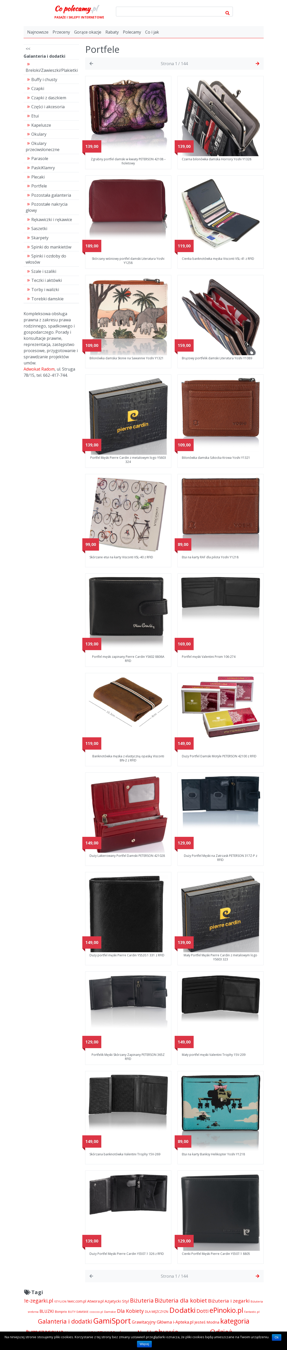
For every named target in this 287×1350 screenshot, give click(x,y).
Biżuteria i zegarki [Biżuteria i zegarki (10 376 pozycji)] (229, 1300)
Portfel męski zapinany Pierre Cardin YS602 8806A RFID (128, 658)
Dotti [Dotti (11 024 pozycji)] (202, 1310)
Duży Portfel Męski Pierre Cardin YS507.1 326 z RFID (127, 1254)
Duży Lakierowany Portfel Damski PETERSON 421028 (127, 855)
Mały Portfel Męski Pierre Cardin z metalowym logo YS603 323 (220, 957)
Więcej (144, 1344)
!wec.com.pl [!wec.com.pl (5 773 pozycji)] (76, 1301)
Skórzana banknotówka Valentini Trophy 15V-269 (125, 1154)
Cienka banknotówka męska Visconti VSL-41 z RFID (218, 258)
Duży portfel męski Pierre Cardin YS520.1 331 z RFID (127, 955)
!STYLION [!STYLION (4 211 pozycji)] (60, 1301)
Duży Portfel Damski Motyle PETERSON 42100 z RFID (219, 756)
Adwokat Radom (39, 369)
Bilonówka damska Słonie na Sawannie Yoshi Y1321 (127, 358)
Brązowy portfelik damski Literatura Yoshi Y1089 (217, 358)
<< (28, 49)
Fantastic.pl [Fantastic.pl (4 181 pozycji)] (252, 1312)
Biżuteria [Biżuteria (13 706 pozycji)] (142, 1300)
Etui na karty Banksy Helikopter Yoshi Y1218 (213, 1154)
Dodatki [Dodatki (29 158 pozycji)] (182, 1310)
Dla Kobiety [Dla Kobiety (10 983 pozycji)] (130, 1310)
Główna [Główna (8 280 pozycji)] (164, 1322)
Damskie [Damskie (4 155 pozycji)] (110, 1312)
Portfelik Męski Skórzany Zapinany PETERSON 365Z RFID (128, 1057)
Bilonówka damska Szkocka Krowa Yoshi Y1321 (216, 457)
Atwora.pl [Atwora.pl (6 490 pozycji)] (95, 1301)
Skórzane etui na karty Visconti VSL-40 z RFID (121, 557)
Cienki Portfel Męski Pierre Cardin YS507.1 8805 (216, 1254)
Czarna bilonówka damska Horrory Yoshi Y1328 (216, 159)
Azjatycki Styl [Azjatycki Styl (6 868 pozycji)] (117, 1301)
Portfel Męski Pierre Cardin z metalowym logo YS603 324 (128, 459)
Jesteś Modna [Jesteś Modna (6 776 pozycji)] (206, 1322)
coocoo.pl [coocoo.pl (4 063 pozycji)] (96, 1312)
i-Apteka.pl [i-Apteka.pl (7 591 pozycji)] (183, 1322)
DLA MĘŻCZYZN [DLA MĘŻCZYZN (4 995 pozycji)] (156, 1311)
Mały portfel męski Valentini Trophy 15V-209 (213, 1055)
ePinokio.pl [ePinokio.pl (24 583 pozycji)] (226, 1310)
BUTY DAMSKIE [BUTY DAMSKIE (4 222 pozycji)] (78, 1312)
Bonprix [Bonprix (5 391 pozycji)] (61, 1311)
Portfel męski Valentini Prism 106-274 (208, 656)
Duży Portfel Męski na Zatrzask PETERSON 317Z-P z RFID (220, 857)
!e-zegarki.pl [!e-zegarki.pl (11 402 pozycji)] (38, 1300)
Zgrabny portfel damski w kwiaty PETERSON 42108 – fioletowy (128, 161)
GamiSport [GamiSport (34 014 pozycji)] (112, 1321)
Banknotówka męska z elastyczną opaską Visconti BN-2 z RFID (128, 758)
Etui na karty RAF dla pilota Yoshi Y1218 (210, 557)
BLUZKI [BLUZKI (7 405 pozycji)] (46, 1311)
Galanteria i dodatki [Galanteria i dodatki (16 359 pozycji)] (65, 1321)
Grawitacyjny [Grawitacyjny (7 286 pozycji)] (144, 1322)
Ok (277, 1337)
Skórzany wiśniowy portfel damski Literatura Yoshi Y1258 (128, 260)
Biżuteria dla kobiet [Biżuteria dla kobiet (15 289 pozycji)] (181, 1300)
